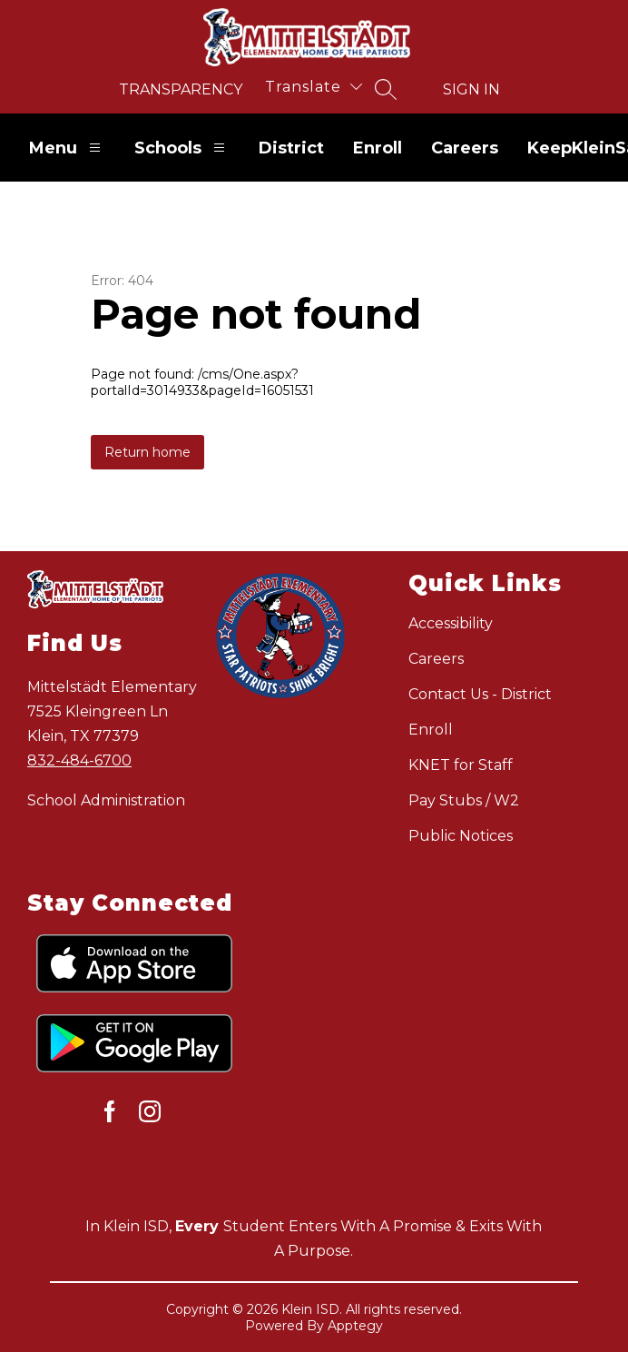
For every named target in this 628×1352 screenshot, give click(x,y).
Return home (147, 452)
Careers (464, 148)
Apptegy (355, 1325)
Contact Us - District (480, 694)
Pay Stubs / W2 (463, 800)
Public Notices (460, 835)
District (291, 148)
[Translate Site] (313, 86)
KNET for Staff (460, 765)
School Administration (106, 800)
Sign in (471, 89)
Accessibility (450, 623)
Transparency (180, 89)
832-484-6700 (79, 760)
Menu (67, 147)
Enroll (377, 148)
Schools (182, 147)
